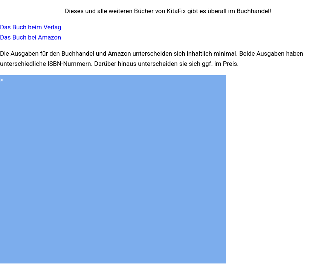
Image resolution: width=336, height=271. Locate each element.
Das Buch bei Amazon (30, 37)
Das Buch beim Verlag (30, 27)
